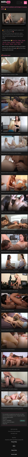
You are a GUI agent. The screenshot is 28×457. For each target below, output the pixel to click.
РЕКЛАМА (22, 420)
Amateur (13, 42)
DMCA (14, 446)
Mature (11, 44)
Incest (15, 44)
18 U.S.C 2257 (14, 454)
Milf (22, 42)
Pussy (8, 42)
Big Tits (4, 42)
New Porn (15, 40)
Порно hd (5, 423)
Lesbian (7, 44)
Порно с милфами (7, 420)
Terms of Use (14, 450)
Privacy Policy (14, 441)
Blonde (23, 40)
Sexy (3, 44)
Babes (19, 40)
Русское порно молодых (8, 422)
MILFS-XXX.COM (14, 429)
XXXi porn (5, 419)
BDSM (19, 44)
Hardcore (18, 42)
